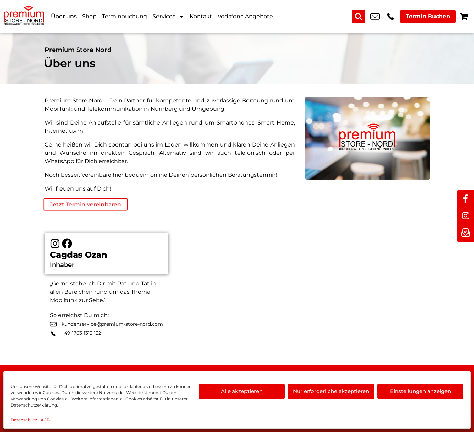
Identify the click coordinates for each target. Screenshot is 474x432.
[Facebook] (67, 244)
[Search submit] (358, 16)
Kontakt (201, 16)
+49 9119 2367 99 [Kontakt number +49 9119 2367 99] (390, 16)
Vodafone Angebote (245, 16)
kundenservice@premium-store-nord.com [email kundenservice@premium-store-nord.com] (375, 16)
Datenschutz (24, 419)
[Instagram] (55, 244)
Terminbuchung (124, 16)
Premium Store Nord (78, 50)
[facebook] (465, 198)
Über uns (64, 16)
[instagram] (465, 216)
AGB (45, 419)
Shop (89, 16)
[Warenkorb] (464, 16)
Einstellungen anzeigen (420, 391)
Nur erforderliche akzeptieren (331, 391)
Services (168, 16)
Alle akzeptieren (242, 391)
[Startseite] (24, 16)
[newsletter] (465, 233)
